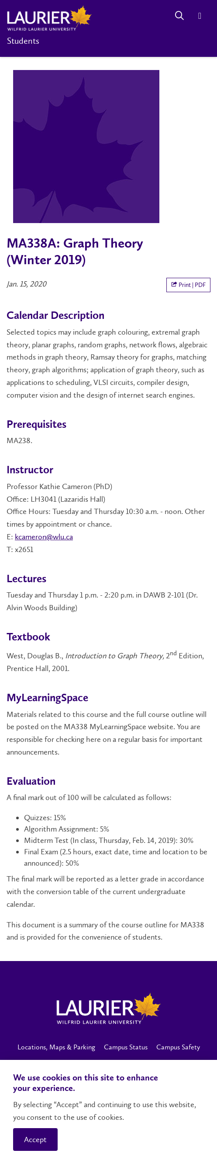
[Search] (179, 15)
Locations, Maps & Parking (56, 1047)
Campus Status (126, 1047)
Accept (35, 1139)
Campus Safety (178, 1047)
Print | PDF (188, 285)
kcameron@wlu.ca (44, 537)
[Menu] (200, 15)
